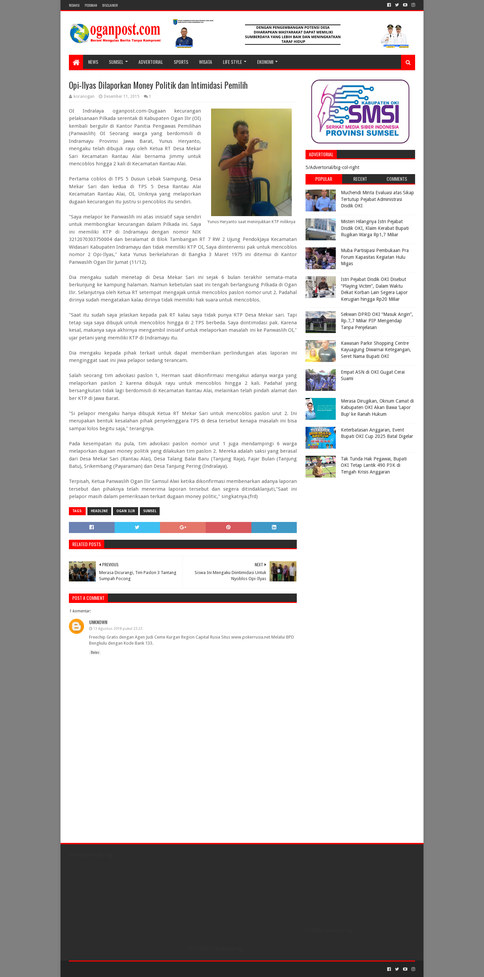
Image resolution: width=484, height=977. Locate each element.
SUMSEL (116, 61)
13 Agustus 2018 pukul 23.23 (118, 628)
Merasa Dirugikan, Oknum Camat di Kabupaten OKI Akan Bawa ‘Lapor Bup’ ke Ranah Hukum (377, 407)
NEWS (93, 61)
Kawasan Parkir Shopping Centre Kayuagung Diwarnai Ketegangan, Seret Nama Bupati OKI (376, 349)
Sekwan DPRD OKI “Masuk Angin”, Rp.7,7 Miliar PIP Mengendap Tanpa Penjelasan (377, 321)
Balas (95, 652)
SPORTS (181, 61)
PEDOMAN (91, 5)
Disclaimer (110, 5)
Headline (99, 511)
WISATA (205, 61)
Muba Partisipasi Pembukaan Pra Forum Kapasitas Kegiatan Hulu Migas (375, 257)
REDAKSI (74, 5)
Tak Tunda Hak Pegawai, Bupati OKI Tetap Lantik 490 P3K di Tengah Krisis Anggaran (374, 465)
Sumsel (149, 511)
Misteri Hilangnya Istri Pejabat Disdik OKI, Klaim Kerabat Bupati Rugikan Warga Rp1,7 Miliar (375, 228)
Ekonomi (265, 61)
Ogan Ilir (125, 511)
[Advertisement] (348, 523)
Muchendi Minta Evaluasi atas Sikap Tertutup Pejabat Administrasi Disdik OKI (377, 199)
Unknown (98, 621)
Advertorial (150, 61)
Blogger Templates (144, 969)
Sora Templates (106, 969)
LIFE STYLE (232, 61)
